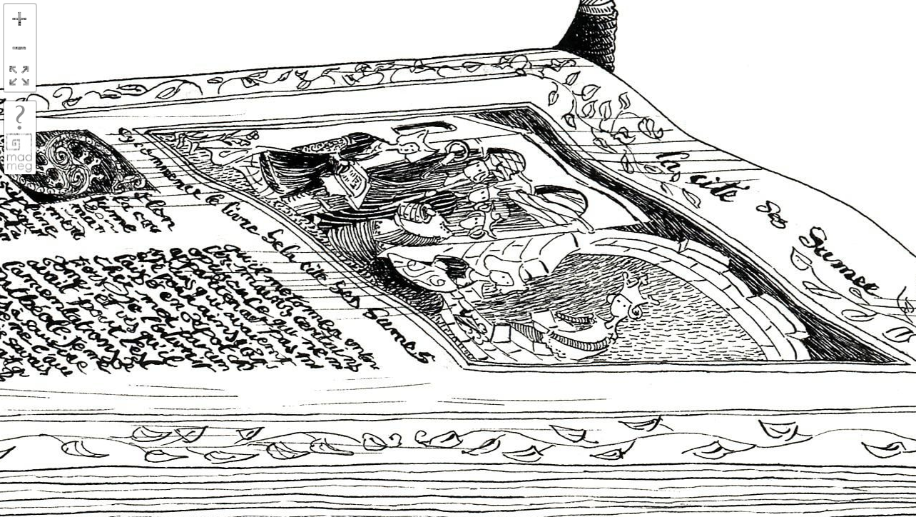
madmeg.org (19, 152)
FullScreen (19, 76)
